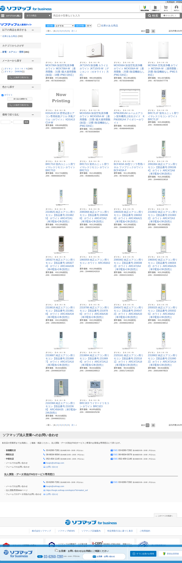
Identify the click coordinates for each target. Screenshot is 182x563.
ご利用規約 (170, 2)
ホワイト (8, 95)
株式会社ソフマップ (41, 531)
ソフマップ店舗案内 (91, 531)
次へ (73, 31)
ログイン (176, 9)
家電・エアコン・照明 (15, 52)
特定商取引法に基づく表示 (120, 531)
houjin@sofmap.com (55, 463)
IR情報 (179, 2)
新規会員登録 (145, 9)
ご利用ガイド (155, 9)
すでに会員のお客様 (145, 554)
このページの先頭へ (165, 516)
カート (166, 9)
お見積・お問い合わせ (104, 556)
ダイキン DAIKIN (14, 71)
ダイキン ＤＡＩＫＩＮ (18, 68)
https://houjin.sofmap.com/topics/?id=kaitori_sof (67, 490)
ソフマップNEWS (66, 531)
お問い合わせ (52, 467)
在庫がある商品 (12, 36)
